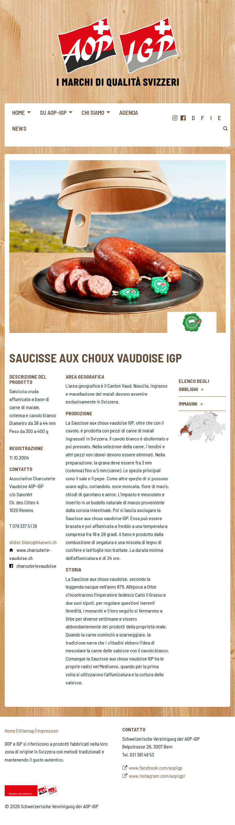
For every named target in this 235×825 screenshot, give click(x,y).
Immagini (188, 404)
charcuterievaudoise (36, 566)
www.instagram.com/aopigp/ (157, 776)
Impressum (47, 731)
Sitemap (26, 731)
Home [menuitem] (18, 112)
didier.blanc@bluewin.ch (33, 542)
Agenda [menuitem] (128, 112)
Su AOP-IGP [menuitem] (53, 112)
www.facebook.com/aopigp (155, 768)
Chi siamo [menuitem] (93, 112)
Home (10, 731)
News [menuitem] (19, 128)
